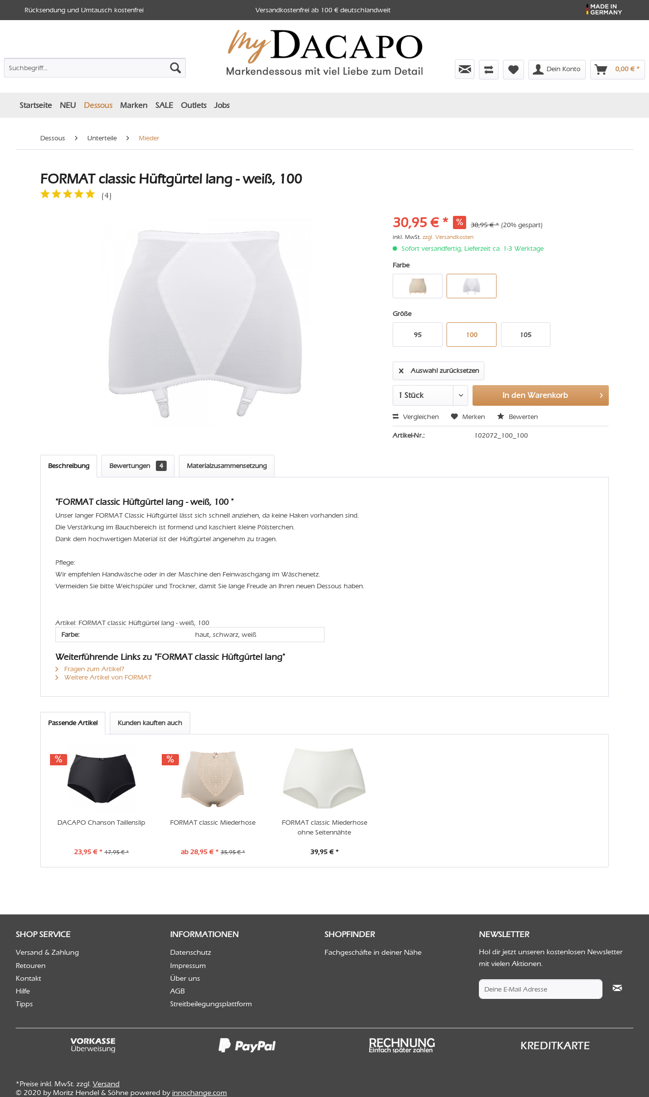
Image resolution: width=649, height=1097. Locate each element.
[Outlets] (193, 105)
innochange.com (199, 1092)
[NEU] (68, 105)
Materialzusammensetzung (227, 466)
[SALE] (164, 105)
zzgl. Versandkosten (448, 237)
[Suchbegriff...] (95, 68)
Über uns (185, 978)
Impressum (188, 965)
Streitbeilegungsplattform (211, 1003)
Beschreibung (68, 466)
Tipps (24, 1003)
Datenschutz (190, 952)
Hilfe (23, 991)
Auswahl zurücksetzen (439, 369)
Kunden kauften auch (150, 723)
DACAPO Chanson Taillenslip (101, 822)
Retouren (31, 965)
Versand (106, 1083)
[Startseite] (36, 105)
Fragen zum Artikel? (90, 669)
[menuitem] (95, 66)
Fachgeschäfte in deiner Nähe (373, 952)
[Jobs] (221, 105)
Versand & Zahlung (47, 952)
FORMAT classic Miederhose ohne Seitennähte (324, 827)
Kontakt (28, 978)
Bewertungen (138, 466)
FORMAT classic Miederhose (212, 822)
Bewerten (517, 417)
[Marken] (133, 105)
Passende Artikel (73, 723)
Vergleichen (416, 417)
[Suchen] (175, 68)
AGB (177, 991)
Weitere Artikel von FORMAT (103, 677)
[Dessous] (98, 105)
